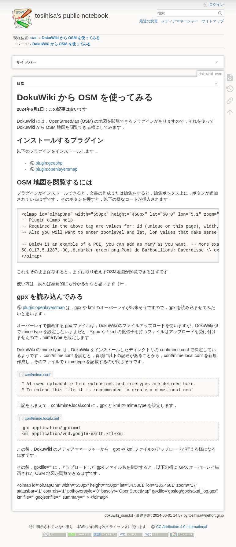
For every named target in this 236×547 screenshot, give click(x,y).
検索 (221, 13)
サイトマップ (213, 21)
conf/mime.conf (37, 375)
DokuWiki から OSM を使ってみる (71, 38)
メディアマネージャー (179, 21)
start (34, 38)
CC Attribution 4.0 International (181, 527)
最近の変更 (148, 21)
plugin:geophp (49, 163)
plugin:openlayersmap (57, 169)
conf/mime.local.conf (42, 418)
